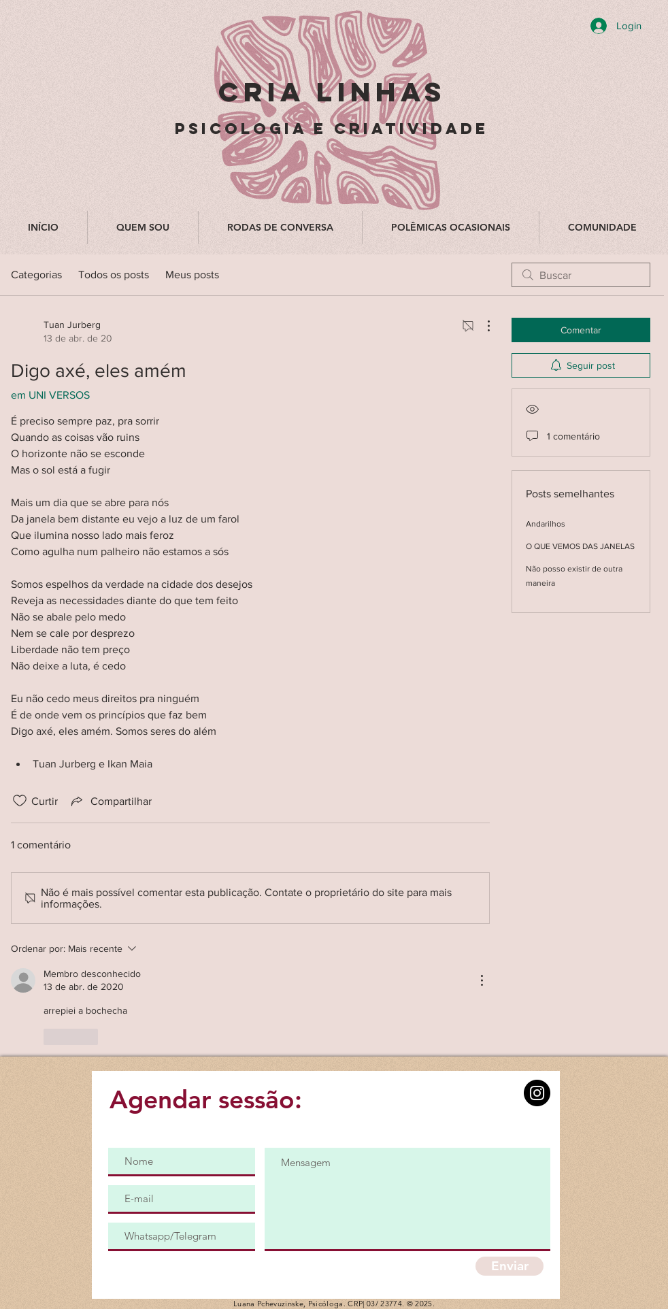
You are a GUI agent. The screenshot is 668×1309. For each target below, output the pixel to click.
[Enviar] (509, 1266)
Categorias (36, 274)
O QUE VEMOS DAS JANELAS (580, 546)
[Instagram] (537, 1093)
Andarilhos (545, 524)
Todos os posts (113, 274)
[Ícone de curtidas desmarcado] (20, 801)
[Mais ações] (481, 326)
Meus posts (192, 274)
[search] (581, 275)
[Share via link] (110, 801)
